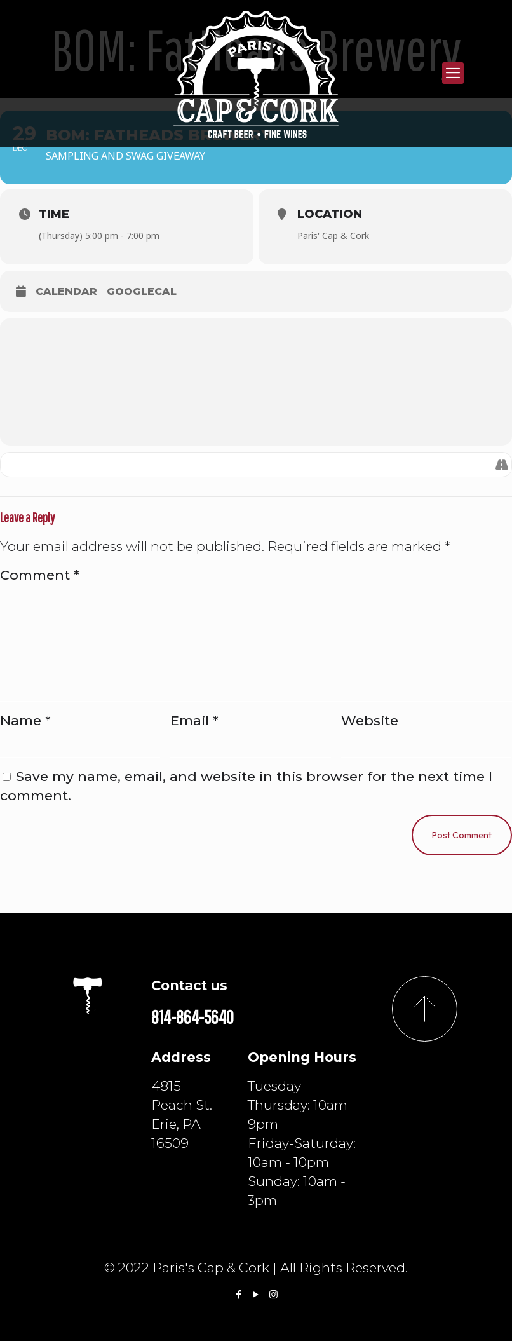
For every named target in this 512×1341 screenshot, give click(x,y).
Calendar (66, 291)
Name (25, 720)
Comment (39, 575)
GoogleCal (142, 291)
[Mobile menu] (453, 73)
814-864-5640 (192, 1016)
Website (369, 720)
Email (194, 720)
